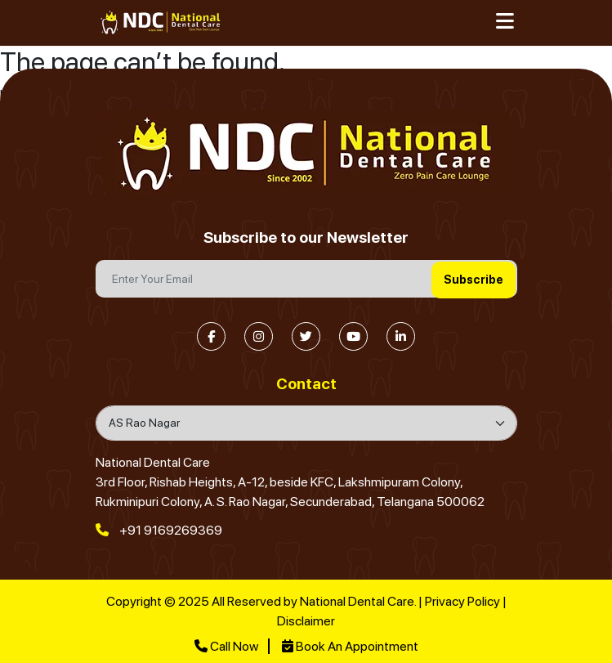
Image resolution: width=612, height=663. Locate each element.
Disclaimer (306, 621)
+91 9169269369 (159, 530)
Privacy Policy (462, 601)
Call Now (226, 646)
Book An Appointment (350, 646)
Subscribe (473, 279)
